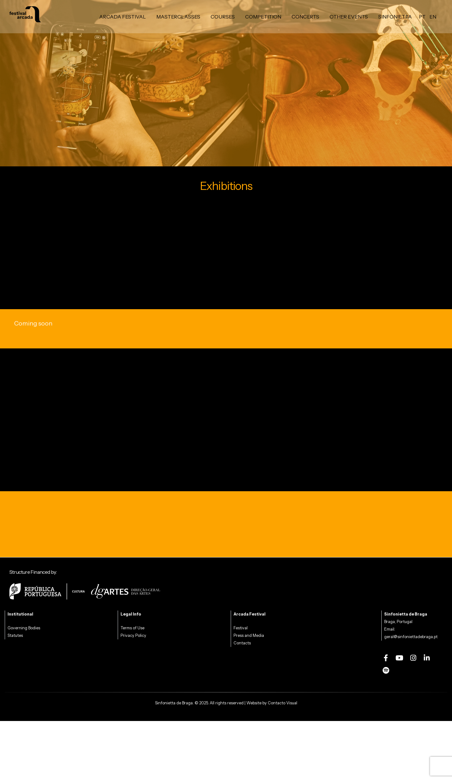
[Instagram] (413, 658)
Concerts (305, 16)
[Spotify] (385, 670)
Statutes (15, 635)
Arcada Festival (122, 16)
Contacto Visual (282, 703)
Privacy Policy (133, 635)
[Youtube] (399, 658)
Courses (223, 16)
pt (422, 16)
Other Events (349, 16)
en (432, 16)
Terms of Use (132, 628)
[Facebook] (385, 658)
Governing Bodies (24, 628)
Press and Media (249, 635)
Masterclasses (178, 16)
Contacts (242, 643)
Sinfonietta (395, 16)
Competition (263, 16)
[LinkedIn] (426, 658)
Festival (241, 628)
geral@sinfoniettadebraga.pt (411, 636)
